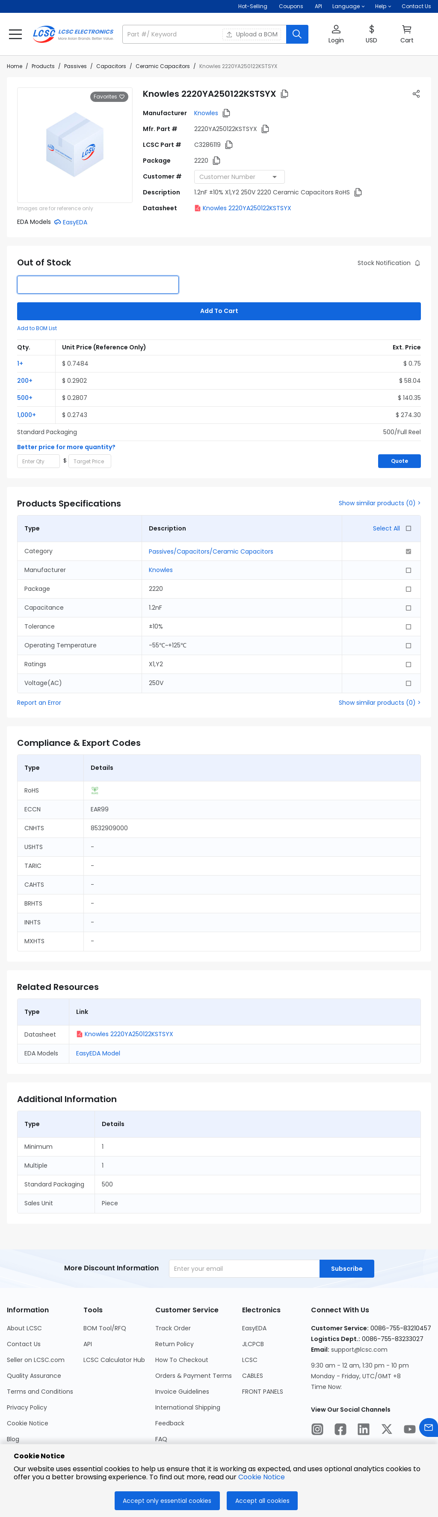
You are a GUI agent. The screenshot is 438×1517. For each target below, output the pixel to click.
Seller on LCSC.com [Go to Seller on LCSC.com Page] (36, 1360)
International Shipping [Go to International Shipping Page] (187, 1407)
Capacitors (111, 66)
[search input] (205, 34)
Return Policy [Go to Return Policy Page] (174, 1344)
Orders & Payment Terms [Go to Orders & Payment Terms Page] (193, 1375)
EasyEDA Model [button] (98, 1053)
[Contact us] (428, 1429)
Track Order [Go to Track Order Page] (173, 1328)
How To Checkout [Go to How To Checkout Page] (181, 1360)
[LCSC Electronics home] (73, 34)
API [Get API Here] (318, 6)
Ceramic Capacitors (163, 66)
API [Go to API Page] (87, 1344)
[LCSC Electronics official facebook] (340, 1430)
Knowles (206, 113)
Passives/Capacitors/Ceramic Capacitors (211, 551)
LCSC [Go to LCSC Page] (249, 1360)
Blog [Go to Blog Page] (13, 1439)
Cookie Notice (261, 1477)
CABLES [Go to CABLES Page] (252, 1375)
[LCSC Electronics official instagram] (317, 1430)
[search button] (297, 34)
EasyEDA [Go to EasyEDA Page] (254, 1328)
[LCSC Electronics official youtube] (409, 1430)
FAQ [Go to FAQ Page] (161, 1439)
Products (43, 66)
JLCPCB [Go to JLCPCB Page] (253, 1344)
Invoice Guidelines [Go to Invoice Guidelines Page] (182, 1391)
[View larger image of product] (75, 145)
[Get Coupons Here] (291, 6)
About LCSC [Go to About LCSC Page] (24, 1328)
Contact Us (416, 6)
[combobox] (239, 177)
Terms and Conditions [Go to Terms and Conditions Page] (40, 1391)
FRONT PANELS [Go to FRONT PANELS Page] (262, 1391)
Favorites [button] (109, 97)
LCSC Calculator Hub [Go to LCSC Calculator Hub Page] (114, 1360)
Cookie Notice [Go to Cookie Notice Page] (27, 1423)
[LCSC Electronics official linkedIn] (363, 1430)
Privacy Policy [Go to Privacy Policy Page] (27, 1407)
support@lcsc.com (359, 1349)
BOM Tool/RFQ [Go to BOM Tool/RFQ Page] (104, 1328)
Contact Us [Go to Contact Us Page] (24, 1344)
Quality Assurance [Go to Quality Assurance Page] (34, 1375)
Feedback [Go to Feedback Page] (169, 1423)
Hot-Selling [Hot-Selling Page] (253, 6)
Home (14, 66)
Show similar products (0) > (380, 503)
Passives (75, 66)
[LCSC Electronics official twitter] (386, 1430)
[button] (348, 6)
